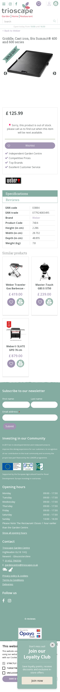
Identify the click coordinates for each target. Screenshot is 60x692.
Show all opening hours (14, 532)
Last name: (37, 398)
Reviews (12, 200)
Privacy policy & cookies (15, 575)
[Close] (52, 644)
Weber (36, 218)
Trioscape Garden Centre (16, 547)
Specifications (17, 193)
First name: (8, 398)
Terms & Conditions (13, 580)
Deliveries (7, 584)
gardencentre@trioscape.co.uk (21, 564)
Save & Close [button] (16, 678)
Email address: (11, 412)
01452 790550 (13, 560)
